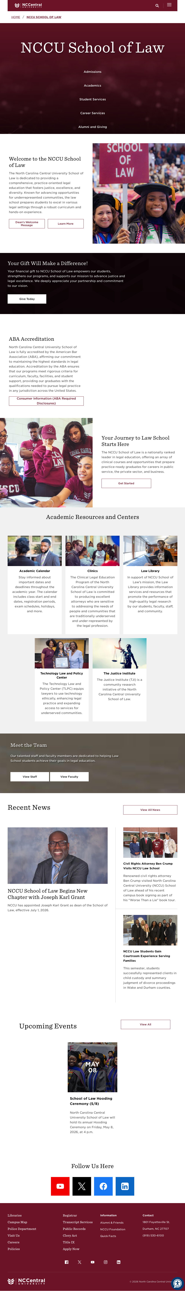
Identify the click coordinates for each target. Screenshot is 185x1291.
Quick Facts (108, 1236)
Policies (14, 1249)
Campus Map (17, 1222)
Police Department (22, 1228)
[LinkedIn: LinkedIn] (125, 1186)
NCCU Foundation (112, 1229)
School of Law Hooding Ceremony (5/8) (91, 1101)
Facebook (65, 1261)
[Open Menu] (169, 5)
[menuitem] (66, 1262)
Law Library (150, 571)
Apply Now (71, 1249)
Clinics (92, 571)
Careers (13, 1242)
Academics (92, 85)
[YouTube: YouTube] (60, 1186)
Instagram (104, 1261)
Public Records (74, 1228)
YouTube (91, 1261)
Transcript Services (78, 1222)
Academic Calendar (34, 571)
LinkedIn (117, 1261)
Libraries (15, 1215)
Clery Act (70, 1235)
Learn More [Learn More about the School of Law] (70, 224)
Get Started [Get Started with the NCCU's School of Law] (126, 483)
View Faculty (69, 776)
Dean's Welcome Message (26, 224)
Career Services (92, 113)
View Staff (30, 776)
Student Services (92, 99)
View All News (150, 809)
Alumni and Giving (92, 127)
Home (15, 17)
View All (145, 1024)
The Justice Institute (119, 673)
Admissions (92, 72)
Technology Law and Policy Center (61, 675)
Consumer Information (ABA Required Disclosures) (46, 401)
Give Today (27, 298)
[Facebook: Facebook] (103, 1186)
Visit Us (14, 1235)
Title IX (69, 1242)
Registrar (70, 1215)
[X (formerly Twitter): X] (82, 1186)
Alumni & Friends (111, 1222)
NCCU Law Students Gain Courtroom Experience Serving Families (146, 956)
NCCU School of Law (44, 17)
